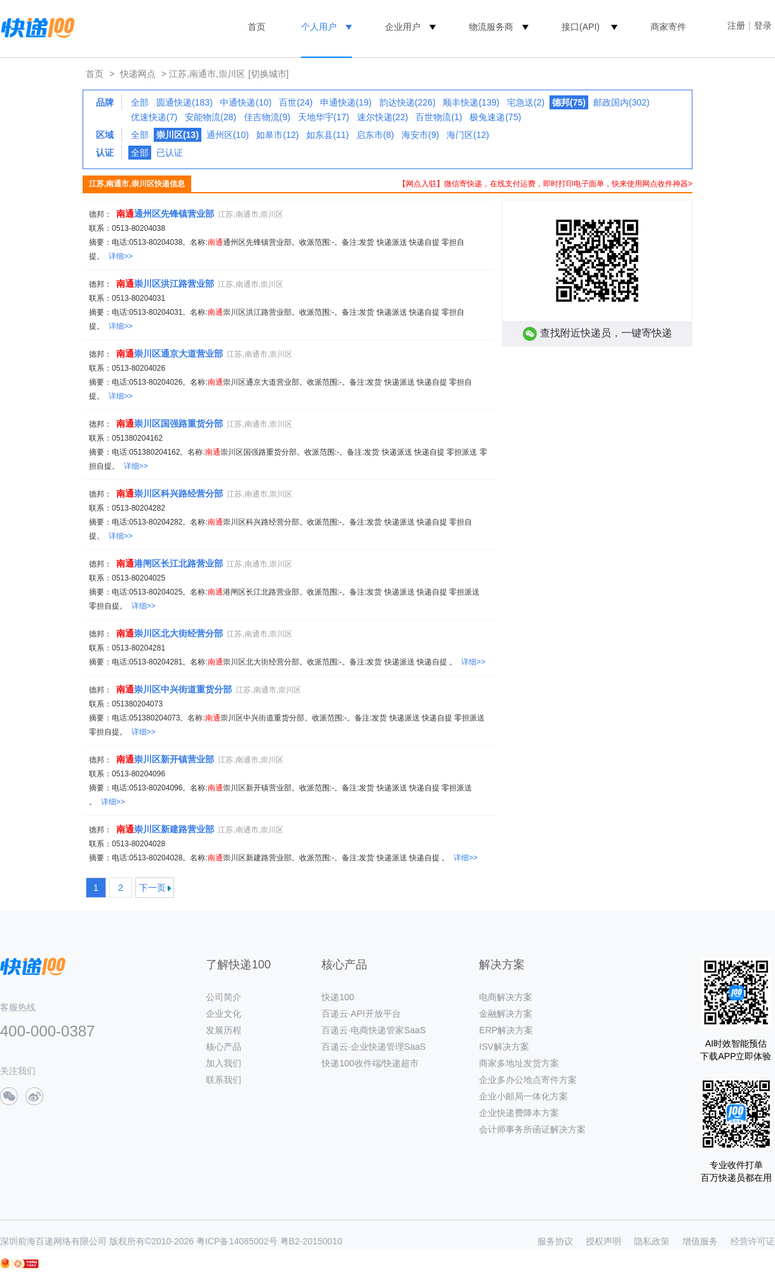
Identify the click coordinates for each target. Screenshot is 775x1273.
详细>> (121, 256)
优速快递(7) (154, 117)
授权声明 (603, 1241)
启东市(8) (375, 135)
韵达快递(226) (407, 102)
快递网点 (138, 74)
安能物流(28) (210, 117)
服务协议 (555, 1241)
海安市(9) (420, 135)
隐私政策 (652, 1241)
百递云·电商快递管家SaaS (373, 1030)
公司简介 (223, 997)
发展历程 (223, 1030)
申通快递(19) (346, 102)
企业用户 (403, 27)
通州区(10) (227, 135)
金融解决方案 (505, 1013)
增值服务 (700, 1241)
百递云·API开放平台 (360, 1013)
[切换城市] (268, 74)
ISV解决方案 (504, 1047)
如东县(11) (327, 135)
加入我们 (223, 1063)
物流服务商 (491, 27)
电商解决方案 (505, 997)
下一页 (152, 888)
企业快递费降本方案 (519, 1113)
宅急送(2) (525, 102)
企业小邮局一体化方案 (523, 1096)
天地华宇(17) (323, 117)
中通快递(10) (245, 102)
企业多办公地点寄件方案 (528, 1080)
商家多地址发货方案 (519, 1063)
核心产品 (223, 1047)
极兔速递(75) (495, 117)
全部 (140, 102)
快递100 (337, 997)
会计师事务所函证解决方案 (532, 1129)
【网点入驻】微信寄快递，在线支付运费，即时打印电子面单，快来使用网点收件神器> (545, 183)
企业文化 (223, 1013)
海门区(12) (468, 135)
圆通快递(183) (184, 102)
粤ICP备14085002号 (237, 1241)
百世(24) (296, 102)
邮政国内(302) (621, 102)
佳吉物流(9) (267, 117)
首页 (257, 27)
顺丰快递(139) (471, 102)
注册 (736, 25)
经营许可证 (753, 1241)
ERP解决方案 (506, 1030)
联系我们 (223, 1080)
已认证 (169, 153)
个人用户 (319, 27)
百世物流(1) (438, 117)
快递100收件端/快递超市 (370, 1063)
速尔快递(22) (382, 117)
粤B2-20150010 (311, 1241)
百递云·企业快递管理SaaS (373, 1047)
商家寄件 (668, 27)
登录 (763, 25)
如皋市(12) (277, 135)
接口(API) (581, 27)
